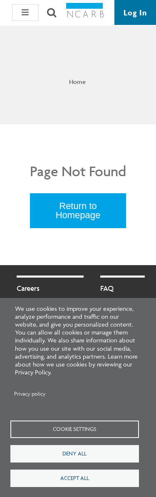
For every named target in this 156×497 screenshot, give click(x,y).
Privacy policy (30, 393)
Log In (135, 12)
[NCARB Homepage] (85, 12)
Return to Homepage (78, 210)
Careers (28, 288)
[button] (25, 12)
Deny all (74, 453)
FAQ (107, 288)
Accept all (74, 478)
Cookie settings (75, 429)
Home (77, 82)
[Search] (51, 12)
